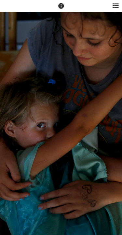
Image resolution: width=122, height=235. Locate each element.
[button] (61, 9)
